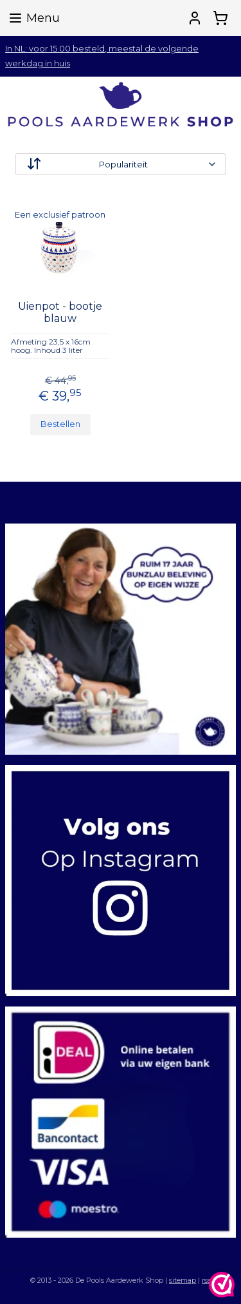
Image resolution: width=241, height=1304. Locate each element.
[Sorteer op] (120, 164)
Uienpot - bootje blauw (60, 312)
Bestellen (60, 424)
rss (206, 1280)
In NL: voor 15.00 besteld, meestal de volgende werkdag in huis (102, 55)
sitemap (182, 1280)
